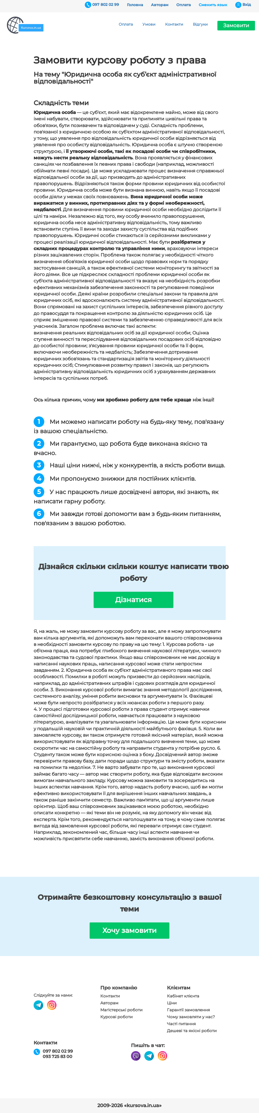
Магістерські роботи (121, 1010)
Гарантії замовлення (188, 1010)
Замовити (236, 25)
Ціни (172, 1003)
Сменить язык (213, 4)
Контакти (174, 24)
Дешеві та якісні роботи (192, 1030)
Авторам (159, 4)
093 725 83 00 (57, 1056)
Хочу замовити (129, 930)
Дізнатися (133, 599)
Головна (135, 4)
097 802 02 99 (105, 4)
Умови (149, 24)
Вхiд (246, 4)
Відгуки (200, 24)
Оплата (183, 4)
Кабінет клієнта (183, 996)
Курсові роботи (116, 1017)
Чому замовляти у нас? (191, 1017)
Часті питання (181, 1023)
